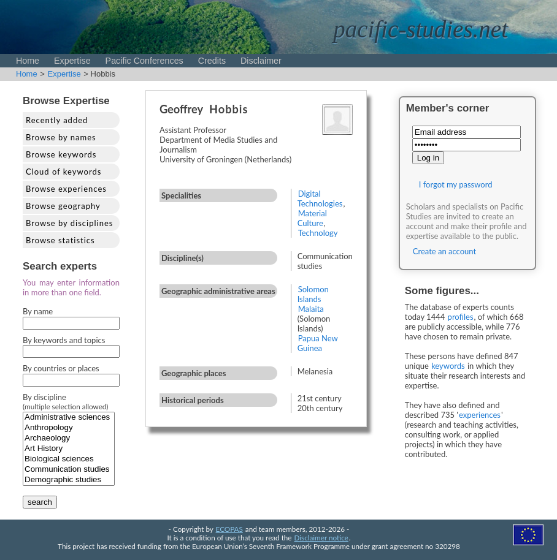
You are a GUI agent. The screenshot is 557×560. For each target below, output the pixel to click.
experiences (480, 415)
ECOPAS (229, 528)
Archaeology (68, 438)
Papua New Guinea (318, 343)
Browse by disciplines (69, 223)
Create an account (444, 251)
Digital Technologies (320, 198)
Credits (212, 61)
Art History (68, 449)
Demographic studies (68, 480)
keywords (448, 366)
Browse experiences (66, 189)
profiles (461, 317)
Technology (318, 233)
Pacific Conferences (144, 61)
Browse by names (61, 137)
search (40, 502)
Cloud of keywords (63, 171)
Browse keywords (61, 154)
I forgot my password (456, 184)
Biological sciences (68, 459)
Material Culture (312, 218)
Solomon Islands (313, 294)
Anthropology (68, 428)
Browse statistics (60, 240)
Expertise (72, 61)
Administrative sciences (68, 417)
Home (27, 61)
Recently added (57, 120)
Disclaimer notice (321, 537)
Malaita (311, 309)
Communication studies (68, 469)
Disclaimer (261, 61)
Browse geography (63, 206)
